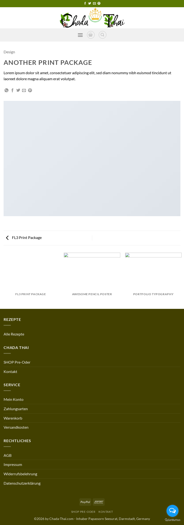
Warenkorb (13, 418)
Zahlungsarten (16, 408)
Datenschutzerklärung (22, 483)
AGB (8, 455)
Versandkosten (16, 427)
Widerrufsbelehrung (20, 473)
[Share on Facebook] (12, 90)
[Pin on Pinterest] (30, 90)
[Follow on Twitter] (89, 3)
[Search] (102, 35)
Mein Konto (13, 399)
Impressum (13, 464)
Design (9, 51)
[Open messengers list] (172, 511)
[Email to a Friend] (24, 90)
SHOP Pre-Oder (17, 362)
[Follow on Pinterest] (99, 3)
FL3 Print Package (24, 237)
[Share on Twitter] (18, 90)
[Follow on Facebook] (85, 3)
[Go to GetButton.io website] (172, 520)
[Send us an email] (94, 3)
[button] (80, 35)
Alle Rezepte (14, 334)
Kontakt (10, 371)
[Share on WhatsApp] (6, 90)
